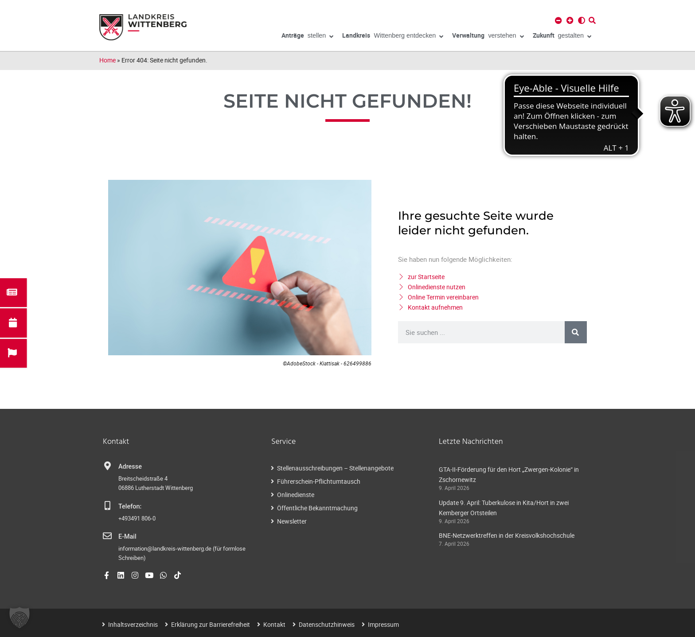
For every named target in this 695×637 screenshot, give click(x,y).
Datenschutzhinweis (327, 624)
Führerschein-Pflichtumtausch (318, 481)
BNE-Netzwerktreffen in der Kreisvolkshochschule (506, 535)
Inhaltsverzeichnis (133, 624)
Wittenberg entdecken (392, 36)
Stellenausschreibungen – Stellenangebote (335, 468)
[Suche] (576, 332)
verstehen (487, 36)
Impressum (383, 624)
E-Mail (127, 536)
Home (107, 60)
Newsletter (292, 521)
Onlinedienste (295, 494)
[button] (19, 617)
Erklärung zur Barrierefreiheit (210, 624)
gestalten (562, 36)
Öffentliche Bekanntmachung (317, 508)
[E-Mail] (107, 536)
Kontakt (274, 624)
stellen (307, 36)
